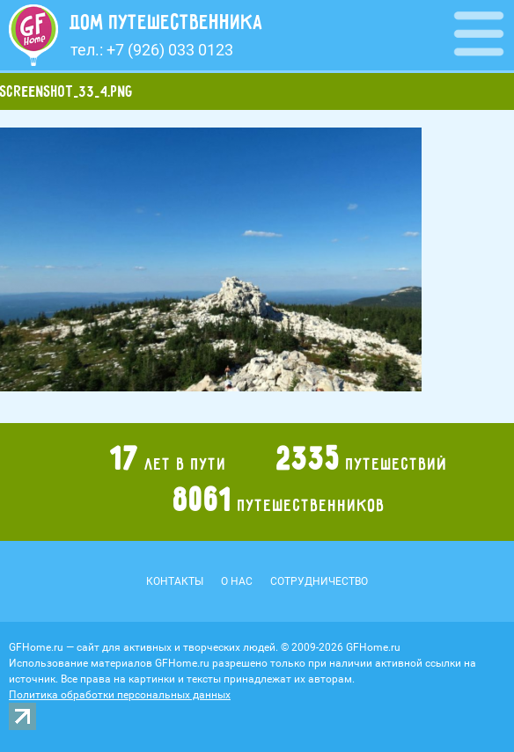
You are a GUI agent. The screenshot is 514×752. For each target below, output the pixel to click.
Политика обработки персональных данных (120, 695)
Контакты (174, 581)
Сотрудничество (319, 581)
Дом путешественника (166, 22)
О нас (237, 581)
